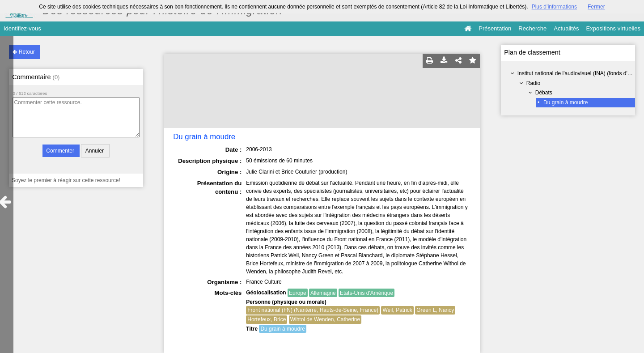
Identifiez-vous (22, 28)
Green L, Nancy (435, 310)
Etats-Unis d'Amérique (366, 293)
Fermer (596, 7)
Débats (543, 92)
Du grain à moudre (565, 102)
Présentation (495, 28)
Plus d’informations (554, 7)
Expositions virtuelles (613, 28)
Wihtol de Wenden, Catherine (325, 319)
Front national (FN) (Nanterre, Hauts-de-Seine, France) (312, 310)
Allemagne (323, 293)
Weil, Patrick (397, 310)
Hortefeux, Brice (266, 319)
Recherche (532, 28)
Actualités (566, 28)
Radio (533, 83)
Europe (297, 293)
